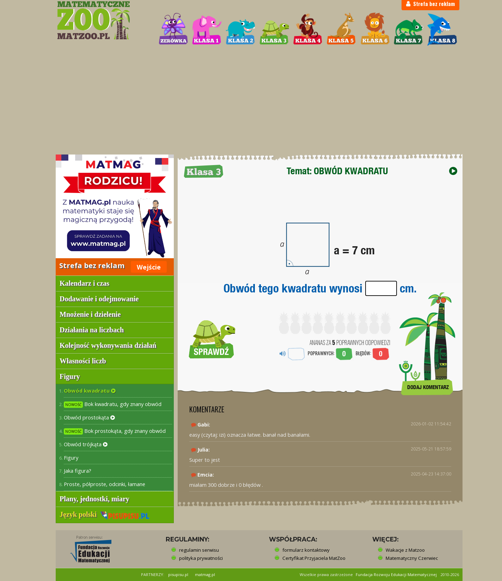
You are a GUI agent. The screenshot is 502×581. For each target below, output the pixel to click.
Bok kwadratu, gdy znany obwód (112, 404)
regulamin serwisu (199, 550)
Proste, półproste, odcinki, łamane (104, 484)
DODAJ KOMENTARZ (428, 387)
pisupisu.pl (178, 574)
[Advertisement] (251, 101)
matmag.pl (205, 574)
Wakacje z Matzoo (405, 550)
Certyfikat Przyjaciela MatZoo (313, 558)
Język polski (104, 514)
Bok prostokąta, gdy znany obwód (115, 431)
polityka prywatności (201, 558)
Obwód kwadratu (90, 390)
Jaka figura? (77, 470)
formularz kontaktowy (306, 550)
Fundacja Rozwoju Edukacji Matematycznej (396, 574)
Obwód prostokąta (89, 417)
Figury (71, 457)
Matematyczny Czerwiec (412, 558)
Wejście (149, 267)
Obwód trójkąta (86, 444)
